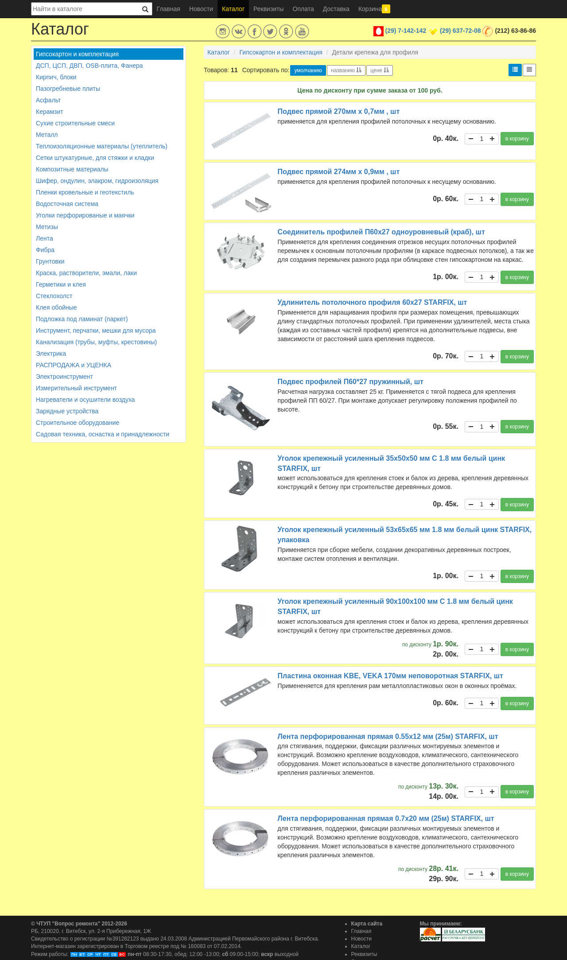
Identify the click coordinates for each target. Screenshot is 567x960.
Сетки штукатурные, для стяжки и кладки (95, 157)
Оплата (303, 8)
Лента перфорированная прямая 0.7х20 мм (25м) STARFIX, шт (386, 818)
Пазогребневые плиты (68, 88)
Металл (47, 134)
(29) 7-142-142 (406, 30)
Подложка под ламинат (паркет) (82, 319)
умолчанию (308, 70)
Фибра (45, 249)
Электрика (51, 353)
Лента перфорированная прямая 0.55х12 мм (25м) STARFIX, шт (388, 736)
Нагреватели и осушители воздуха (85, 399)
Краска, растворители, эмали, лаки (86, 272)
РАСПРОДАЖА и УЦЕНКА (73, 365)
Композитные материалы (72, 169)
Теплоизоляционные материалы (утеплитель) (101, 146)
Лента (44, 238)
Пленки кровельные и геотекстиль (85, 192)
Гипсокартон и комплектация (77, 54)
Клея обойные (56, 307)
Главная (168, 8)
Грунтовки (50, 261)
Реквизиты (268, 8)
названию (346, 70)
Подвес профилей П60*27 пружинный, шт (350, 381)
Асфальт (48, 100)
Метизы (47, 226)
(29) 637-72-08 (460, 30)
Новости (201, 8)
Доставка (336, 8)
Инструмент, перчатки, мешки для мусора (96, 330)
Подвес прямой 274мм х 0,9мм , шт (339, 171)
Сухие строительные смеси (75, 123)
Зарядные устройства (67, 411)
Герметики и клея (61, 284)
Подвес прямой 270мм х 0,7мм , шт (339, 111)
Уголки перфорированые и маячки (85, 215)
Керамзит (49, 111)
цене (379, 70)
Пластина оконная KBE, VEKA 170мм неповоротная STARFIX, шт (390, 676)
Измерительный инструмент (76, 388)
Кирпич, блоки (56, 77)
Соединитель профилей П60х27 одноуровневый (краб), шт (381, 232)
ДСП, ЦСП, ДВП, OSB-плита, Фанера (89, 65)
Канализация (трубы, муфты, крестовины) (96, 342)
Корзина (374, 8)
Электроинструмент (64, 376)
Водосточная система (67, 203)
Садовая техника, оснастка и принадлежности (102, 434)
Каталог (233, 8)
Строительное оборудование (77, 422)
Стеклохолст (54, 295)
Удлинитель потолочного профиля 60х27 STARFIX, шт (372, 302)
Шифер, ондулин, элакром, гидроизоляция (97, 180)
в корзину (517, 139)
